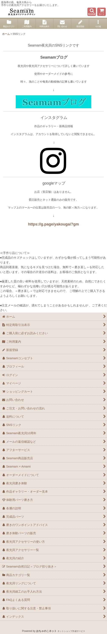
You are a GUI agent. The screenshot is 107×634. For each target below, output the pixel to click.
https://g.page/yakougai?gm (53, 224)
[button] (91, 12)
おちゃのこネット (46, 631)
